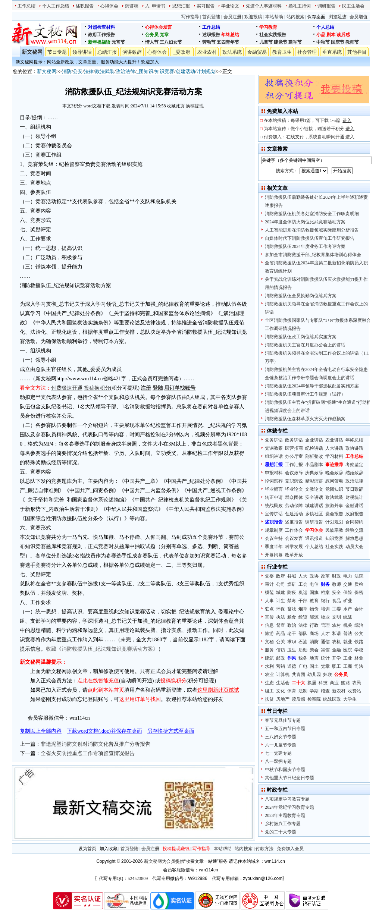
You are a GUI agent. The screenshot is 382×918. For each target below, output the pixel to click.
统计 (325, 658)
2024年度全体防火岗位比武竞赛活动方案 (305, 221)
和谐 (336, 633)
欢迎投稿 (253, 16)
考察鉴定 (354, 464)
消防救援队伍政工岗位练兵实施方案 (300, 336)
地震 (314, 658)
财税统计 (354, 497)
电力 (347, 576)
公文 (358, 633)
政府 (280, 576)
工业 (347, 658)
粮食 (291, 617)
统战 (347, 617)
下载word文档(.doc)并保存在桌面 (104, 731)
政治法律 (125, 71)
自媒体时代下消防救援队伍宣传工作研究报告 (309, 238)
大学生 (350, 699)
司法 (358, 666)
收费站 (354, 691)
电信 (314, 584)
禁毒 (291, 600)
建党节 (280, 42)
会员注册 (232, 16)
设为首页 (87, 848)
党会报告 (334, 513)
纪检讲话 (314, 448)
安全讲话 (314, 497)
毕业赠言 (274, 489)
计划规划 (206, 71)
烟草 (302, 609)
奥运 (302, 592)
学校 (358, 650)
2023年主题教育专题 (285, 815)
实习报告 (206, 6)
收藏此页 (176, 106)
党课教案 (274, 448)
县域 (291, 576)
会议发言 (294, 538)
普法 (347, 633)
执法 (280, 617)
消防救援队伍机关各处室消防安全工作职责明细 (312, 213)
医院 (347, 650)
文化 (280, 691)
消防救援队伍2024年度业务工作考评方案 (305, 246)
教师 (336, 584)
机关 (347, 625)
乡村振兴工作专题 (283, 823)
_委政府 (182, 52)
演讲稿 (131, 6)
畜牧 (291, 609)
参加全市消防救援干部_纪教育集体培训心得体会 (313, 254)
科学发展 (294, 546)
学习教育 (268, 27)
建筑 (269, 658)
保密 (358, 592)
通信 (325, 641)
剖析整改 (314, 456)
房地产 (282, 699)
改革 (325, 576)
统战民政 (274, 505)
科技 (323, 682)
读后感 (343, 34)
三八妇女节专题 (280, 736)
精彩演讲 (314, 481)
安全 (336, 592)
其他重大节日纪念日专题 (289, 777)
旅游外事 (334, 505)
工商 (347, 666)
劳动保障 (294, 505)
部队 (302, 633)
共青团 (298, 674)
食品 (336, 600)
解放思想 (354, 538)
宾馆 (325, 650)
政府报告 (354, 513)
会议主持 (274, 538)
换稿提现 (195, 106)
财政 (336, 576)
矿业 (347, 600)
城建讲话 (314, 505)
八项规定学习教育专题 (287, 799)
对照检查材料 (101, 27)
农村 (336, 625)
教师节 (352, 42)
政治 (291, 625)
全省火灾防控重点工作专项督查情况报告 (88, 753)
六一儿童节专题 (280, 745)
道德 (291, 666)
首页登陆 (211, 16)
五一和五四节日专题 (285, 728)
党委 (269, 576)
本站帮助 (274, 16)
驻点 (269, 609)
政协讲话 (354, 448)
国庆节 (337, 42)
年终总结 (230, 34)
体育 (291, 691)
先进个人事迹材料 (264, 6)
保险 (347, 592)
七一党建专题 (278, 753)
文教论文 (314, 489)
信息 (269, 625)
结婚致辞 (354, 472)
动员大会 (354, 546)
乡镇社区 (314, 513)
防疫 (291, 592)
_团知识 (145, 71)
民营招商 (294, 448)
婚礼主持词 (299, 6)
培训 (325, 609)
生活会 (282, 682)
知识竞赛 (164, 71)
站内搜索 (295, 16)
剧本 (330, 34)
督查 (280, 625)
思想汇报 (181, 6)
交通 (347, 584)
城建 (280, 592)
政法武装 (105, 71)
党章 (164, 34)
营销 (280, 666)
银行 (325, 600)
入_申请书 (155, 6)
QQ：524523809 (132, 878)
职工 (336, 666)
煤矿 (291, 584)
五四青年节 (228, 42)
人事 (269, 600)
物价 (314, 609)
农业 (269, 674)
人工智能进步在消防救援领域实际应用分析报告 (312, 230)
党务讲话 (274, 440)
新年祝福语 (99, 42)
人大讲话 (334, 448)
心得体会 (109, 6)
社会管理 (307, 52)
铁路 (358, 641)
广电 (302, 666)
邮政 (280, 658)
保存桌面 (316, 16)
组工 (269, 691)
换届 (311, 682)
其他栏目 (357, 52)
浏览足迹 (338, 16)
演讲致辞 (132, 52)
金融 (336, 650)
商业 (334, 682)
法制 (302, 691)
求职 (291, 641)
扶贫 (269, 699)
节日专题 (57, 52)
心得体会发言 (158, 27)
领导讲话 (82, 52)
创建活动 (185, 71)
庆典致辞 (314, 472)
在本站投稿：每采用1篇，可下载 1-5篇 (307, 120)
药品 (280, 633)
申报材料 (274, 472)
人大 (302, 576)
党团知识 (334, 489)
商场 (314, 633)
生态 (269, 682)
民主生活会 (353, 6)
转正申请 (274, 497)
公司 (280, 584)
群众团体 (294, 497)
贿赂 (345, 682)
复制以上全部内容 (41, 731)
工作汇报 (294, 464)
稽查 (325, 691)
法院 (358, 576)
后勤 (302, 650)
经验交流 (354, 530)
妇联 (327, 674)
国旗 (314, 592)
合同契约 (354, 522)
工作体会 (294, 530)
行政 (314, 625)
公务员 (152, 34)
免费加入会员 (290, 848)
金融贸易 (257, 52)
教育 (314, 600)
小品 (320, 34)
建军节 (295, 42)
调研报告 (326, 6)
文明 (336, 617)
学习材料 (334, 456)
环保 (280, 609)
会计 (358, 609)
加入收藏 (109, 848)
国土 (314, 666)
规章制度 (274, 530)
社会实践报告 (272, 34)
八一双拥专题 (278, 761)
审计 (269, 584)
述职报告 (85, 6)
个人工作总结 (55, 6)
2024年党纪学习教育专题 (289, 807)
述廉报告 (294, 522)
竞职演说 (294, 481)
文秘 (269, 641)
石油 (302, 641)
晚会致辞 (334, 472)
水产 (347, 609)
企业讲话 (314, 440)
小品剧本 (314, 464)
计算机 (282, 674)
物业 (325, 617)
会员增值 (358, 16)
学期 (314, 691)
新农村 (338, 691)
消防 (67, 71)
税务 (302, 658)
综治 (358, 625)
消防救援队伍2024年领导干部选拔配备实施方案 (312, 386)
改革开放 (294, 554)
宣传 (269, 617)
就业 (347, 641)
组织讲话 (274, 456)
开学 (336, 658)
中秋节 (323, 42)
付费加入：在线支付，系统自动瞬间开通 (309, 136)
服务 (269, 650)
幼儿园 (314, 674)
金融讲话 (354, 505)
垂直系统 (332, 52)
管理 (325, 625)
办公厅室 (294, 456)
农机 (336, 641)
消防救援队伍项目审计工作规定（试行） (305, 394)
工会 (302, 584)
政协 (314, 576)
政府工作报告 (101, 34)
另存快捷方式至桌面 (170, 731)
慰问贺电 (334, 481)
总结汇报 (107, 52)
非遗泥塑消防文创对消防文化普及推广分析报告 (95, 744)
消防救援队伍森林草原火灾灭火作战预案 (305, 418)
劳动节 (209, 42)
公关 (280, 641)
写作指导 (190, 16)
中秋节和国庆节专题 (285, 769)
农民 (356, 682)
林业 (358, 658)
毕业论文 (230, 6)
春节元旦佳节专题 (283, 720)
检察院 (314, 699)
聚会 (314, 650)
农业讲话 (334, 440)
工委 (336, 609)
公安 (77, 71)
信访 (280, 650)
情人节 (152, 42)
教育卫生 (282, 52)
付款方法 (264, 848)
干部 (302, 600)
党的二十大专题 (280, 831)
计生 (280, 600)
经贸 (302, 617)
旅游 (269, 633)
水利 (269, 666)
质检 (358, 584)
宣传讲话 (274, 513)
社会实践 (334, 546)
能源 (314, 617)
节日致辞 (354, 489)
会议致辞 (294, 472)
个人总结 (325, 27)
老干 (291, 633)
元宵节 (118, 42)
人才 (325, 633)
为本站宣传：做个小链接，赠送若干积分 (309, 128)
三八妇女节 (171, 42)
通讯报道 (314, 538)
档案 (325, 592)
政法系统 (232, 52)
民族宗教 (334, 530)
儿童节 (266, 42)
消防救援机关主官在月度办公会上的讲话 (305, 345)
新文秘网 (32, 52)
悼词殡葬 (274, 481)
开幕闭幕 (274, 554)
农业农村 (207, 52)
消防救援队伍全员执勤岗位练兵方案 (300, 295)
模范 (269, 592)
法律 (89, 71)
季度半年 (274, 546)
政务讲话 (294, 440)
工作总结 (26, 6)
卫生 (291, 650)
